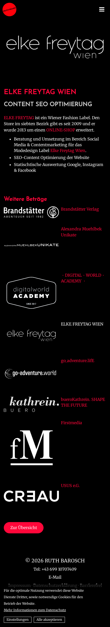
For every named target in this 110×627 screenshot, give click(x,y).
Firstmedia (71, 422)
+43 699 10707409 (59, 569)
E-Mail (55, 577)
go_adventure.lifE (77, 360)
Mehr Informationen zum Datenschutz (35, 610)
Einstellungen (18, 619)
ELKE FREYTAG (19, 117)
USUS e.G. (70, 485)
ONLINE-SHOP (60, 129)
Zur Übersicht (23, 527)
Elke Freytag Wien (67, 150)
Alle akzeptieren (49, 619)
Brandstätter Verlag (80, 209)
